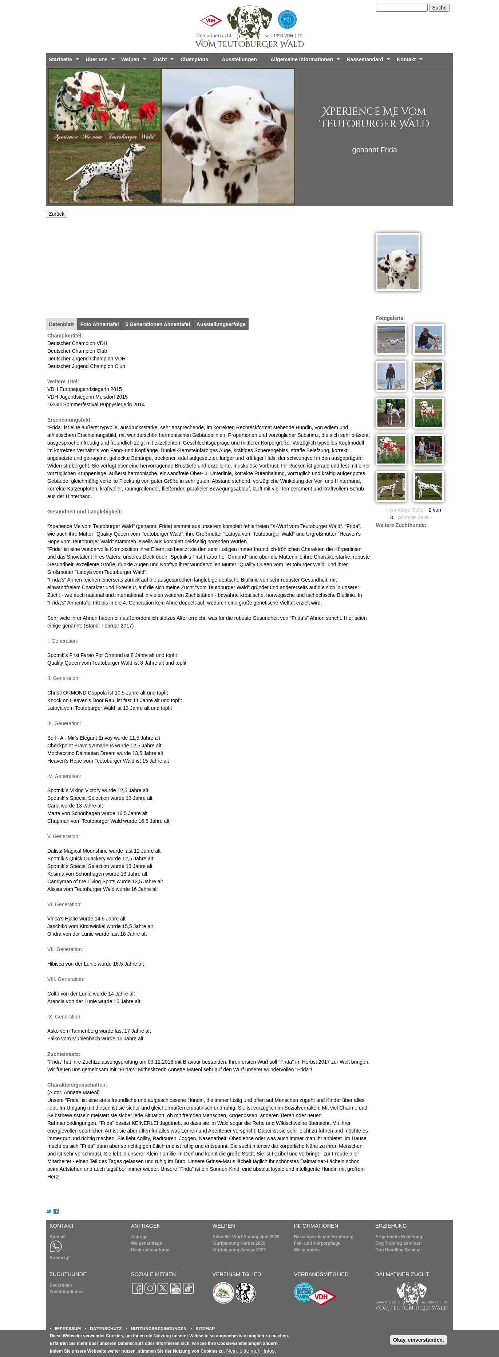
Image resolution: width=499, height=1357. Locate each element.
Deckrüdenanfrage (150, 1249)
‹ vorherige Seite (405, 510)
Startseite (62, 61)
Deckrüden (60, 1285)
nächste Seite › (415, 517)
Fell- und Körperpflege (317, 1243)
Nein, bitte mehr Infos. (251, 1351)
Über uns (99, 61)
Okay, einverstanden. (418, 1340)
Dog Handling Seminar (398, 1249)
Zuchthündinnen (66, 1291)
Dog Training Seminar (397, 1243)
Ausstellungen (239, 59)
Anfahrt (59, 1257)
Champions (194, 59)
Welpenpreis (307, 1249)
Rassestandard (367, 61)
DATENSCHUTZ (106, 1328)
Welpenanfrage (146, 1243)
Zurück (56, 214)
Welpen (132, 61)
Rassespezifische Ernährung (323, 1236)
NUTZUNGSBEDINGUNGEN (158, 1328)
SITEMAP (205, 1328)
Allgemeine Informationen (304, 61)
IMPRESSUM (68, 1328)
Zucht (162, 61)
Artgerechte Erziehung (398, 1236)
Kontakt (408, 61)
